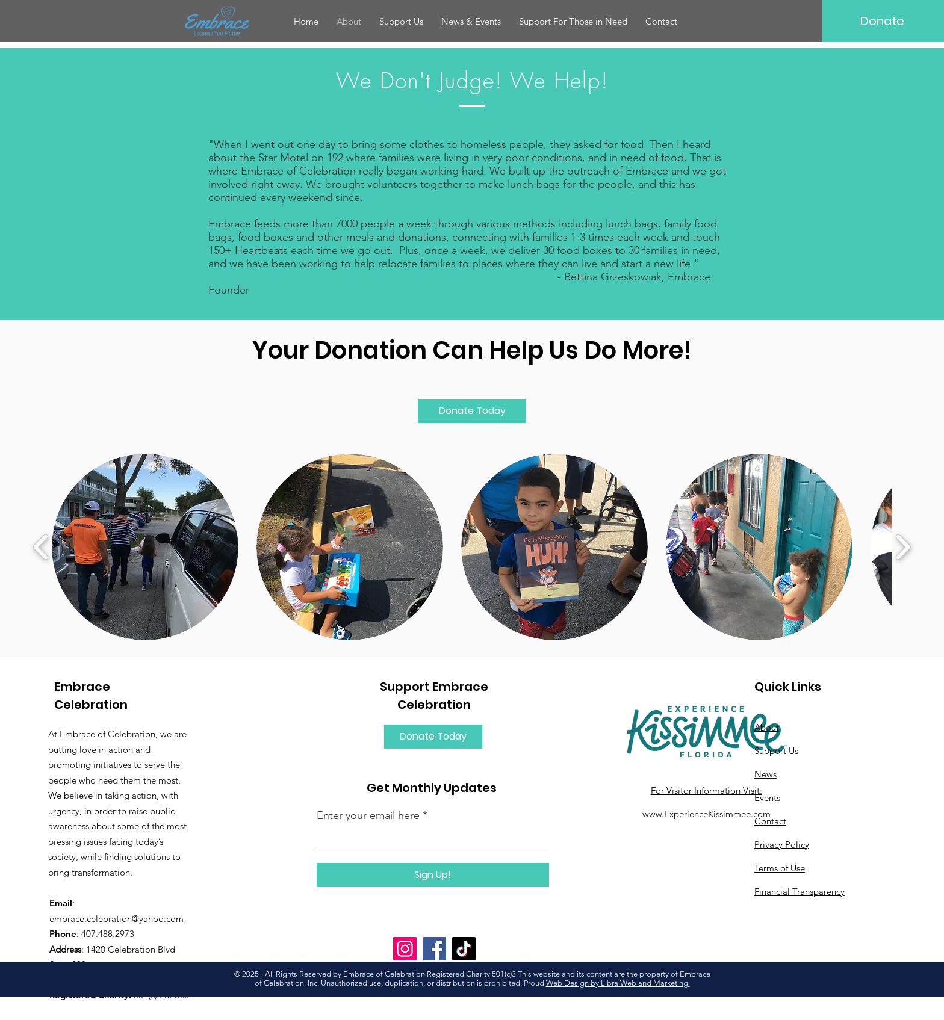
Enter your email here (368, 815)
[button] (471, 22)
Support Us (776, 750)
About (766, 727)
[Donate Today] (472, 411)
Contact (770, 821)
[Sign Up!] (433, 875)
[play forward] (902, 547)
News (765, 774)
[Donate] (882, 21)
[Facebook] (434, 948)
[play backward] (41, 547)
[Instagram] (405, 948)
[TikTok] (464, 948)
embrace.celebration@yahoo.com (116, 918)
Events (767, 797)
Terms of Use (779, 868)
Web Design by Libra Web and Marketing (618, 983)
